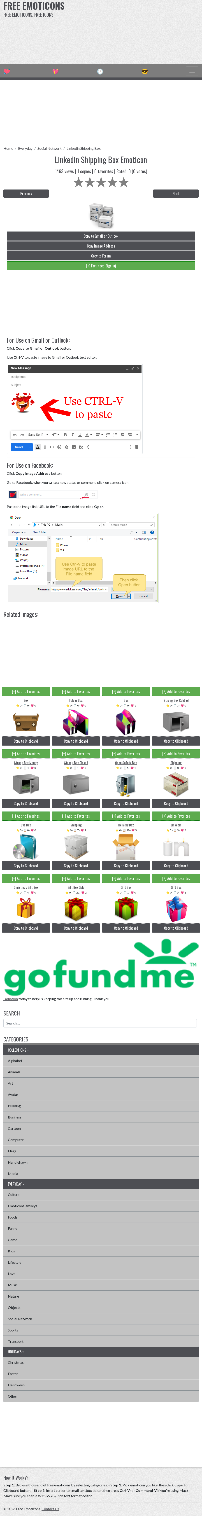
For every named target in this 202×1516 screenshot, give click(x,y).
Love (11, 1273)
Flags (12, 1151)
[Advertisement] (136, 31)
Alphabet (15, 1060)
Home (8, 148)
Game (12, 1240)
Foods (12, 1217)
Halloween (16, 1385)
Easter (13, 1373)
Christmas (16, 1362)
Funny (12, 1228)
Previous (26, 193)
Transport (15, 1341)
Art (10, 1083)
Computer (16, 1139)
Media (13, 1173)
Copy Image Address (101, 246)
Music (13, 1285)
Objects (14, 1307)
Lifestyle (14, 1262)
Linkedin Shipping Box (84, 148)
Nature (13, 1296)
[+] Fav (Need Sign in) (101, 266)
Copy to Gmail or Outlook (101, 236)
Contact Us (50, 1509)
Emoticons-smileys (22, 1206)
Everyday (25, 148)
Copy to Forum (101, 256)
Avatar (13, 1094)
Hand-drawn (18, 1162)
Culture (13, 1194)
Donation (10, 999)
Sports (13, 1330)
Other (12, 1396)
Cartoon (14, 1128)
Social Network (49, 148)
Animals (14, 1072)
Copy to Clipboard (26, 741)
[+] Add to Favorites (26, 691)
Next (176, 193)
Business (14, 1117)
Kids (11, 1251)
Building (14, 1106)
